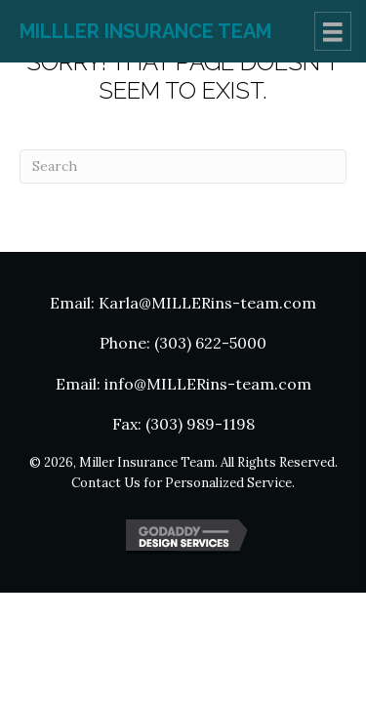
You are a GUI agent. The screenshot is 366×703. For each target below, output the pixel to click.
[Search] (183, 166)
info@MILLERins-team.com (207, 383)
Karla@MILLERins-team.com (207, 302)
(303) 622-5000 (210, 342)
